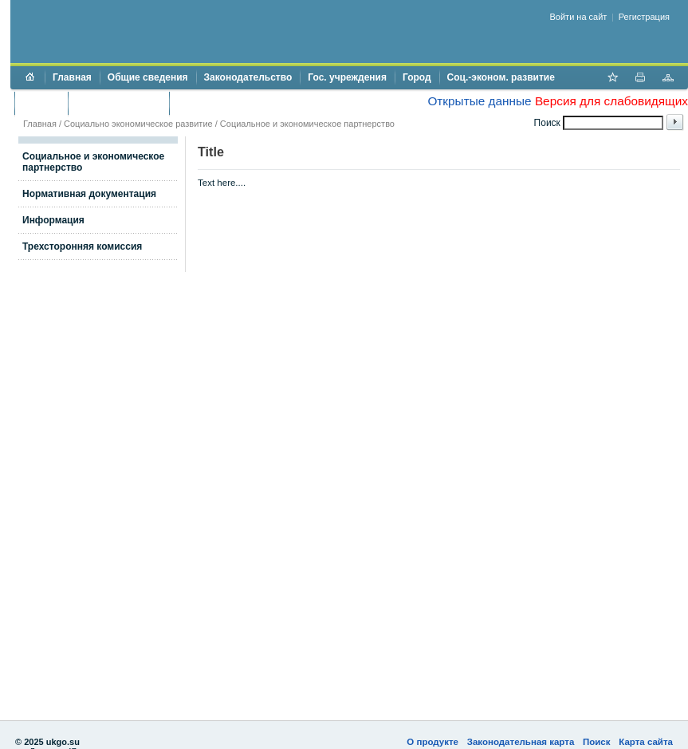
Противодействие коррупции (246, 102)
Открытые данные (479, 101)
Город (417, 77)
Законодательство (248, 77)
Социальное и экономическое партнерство (307, 123)
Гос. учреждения (347, 77)
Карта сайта (646, 742)
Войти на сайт (578, 17)
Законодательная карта (521, 742)
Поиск (597, 742)
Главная (72, 77)
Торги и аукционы (118, 102)
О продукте (432, 742)
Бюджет (41, 102)
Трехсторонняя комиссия (82, 246)
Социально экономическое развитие (138, 123)
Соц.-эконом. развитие (501, 77)
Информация (53, 220)
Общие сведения (148, 77)
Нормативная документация (89, 193)
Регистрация (644, 17)
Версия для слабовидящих (611, 101)
